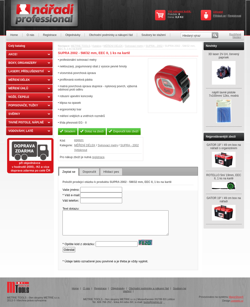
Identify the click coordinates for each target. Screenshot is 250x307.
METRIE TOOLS (80, 45)
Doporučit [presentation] (89, 171)
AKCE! (29, 54)
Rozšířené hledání (235, 36)
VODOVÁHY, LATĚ (29, 131)
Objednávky (72, 35)
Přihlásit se (219, 15)
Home (14, 35)
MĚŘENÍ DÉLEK (29, 80)
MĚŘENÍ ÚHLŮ (29, 88)
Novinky (211, 46)
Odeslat (69, 249)
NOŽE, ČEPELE (29, 97)
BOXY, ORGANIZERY (29, 63)
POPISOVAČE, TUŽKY (29, 105)
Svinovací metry (134, 45)
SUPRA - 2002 (154, 45)
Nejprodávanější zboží (221, 136)
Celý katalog (17, 46)
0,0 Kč (179, 17)
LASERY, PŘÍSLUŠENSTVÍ (29, 71)
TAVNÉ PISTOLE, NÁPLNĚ (29, 122)
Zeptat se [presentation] (68, 171)
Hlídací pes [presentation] (111, 171)
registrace (98, 157)
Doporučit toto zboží (125, 131)
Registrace (50, 35)
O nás (30, 35)
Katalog (96, 45)
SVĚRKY (29, 114)
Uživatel (218, 11)
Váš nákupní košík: (179, 11)
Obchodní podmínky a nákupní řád (111, 35)
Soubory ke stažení (153, 35)
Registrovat (234, 15)
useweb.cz (236, 300)
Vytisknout (80, 150)
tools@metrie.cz (152, 302)
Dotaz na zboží (94, 131)
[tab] (69, 172)
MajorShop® (236, 296)
